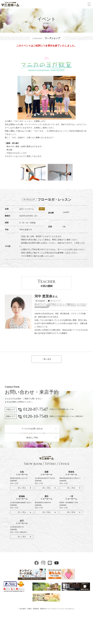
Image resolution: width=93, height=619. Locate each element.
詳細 (42, 209)
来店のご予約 (32, 438)
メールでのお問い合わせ (32, 429)
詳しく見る (22, 488)
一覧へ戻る (46, 359)
